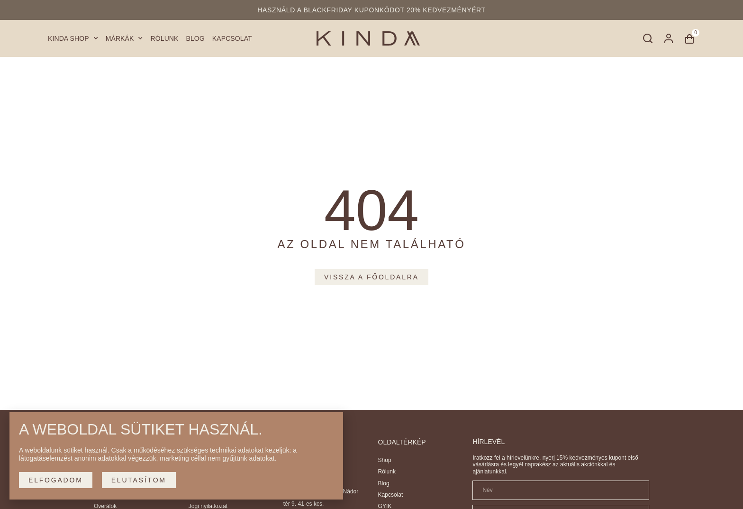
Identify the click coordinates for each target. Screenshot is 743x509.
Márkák (124, 39)
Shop (384, 460)
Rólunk (165, 38)
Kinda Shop (73, 39)
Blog (195, 38)
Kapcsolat (232, 38)
